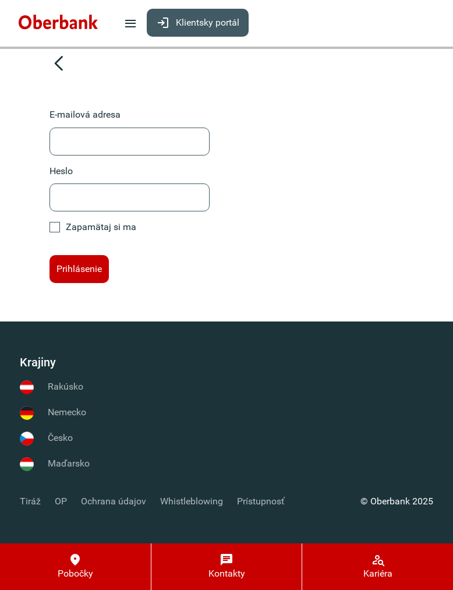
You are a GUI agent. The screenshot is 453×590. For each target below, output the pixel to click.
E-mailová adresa (85, 114)
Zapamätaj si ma (92, 226)
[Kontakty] (226, 566)
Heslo (61, 170)
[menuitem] (58, 22)
